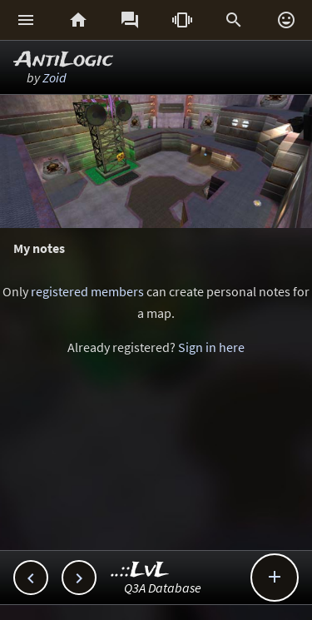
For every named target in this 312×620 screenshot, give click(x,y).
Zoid (54, 77)
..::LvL (140, 570)
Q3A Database (162, 587)
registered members (87, 291)
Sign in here (211, 347)
